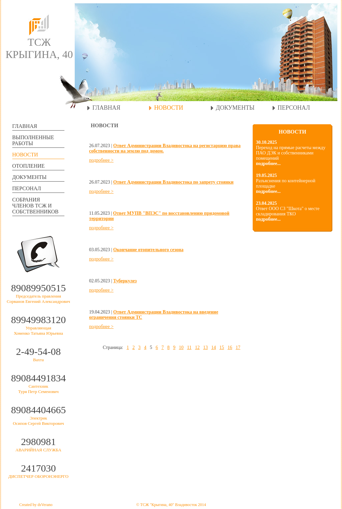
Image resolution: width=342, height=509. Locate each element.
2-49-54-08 (38, 351)
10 (181, 347)
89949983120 (38, 319)
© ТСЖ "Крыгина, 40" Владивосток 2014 (171, 504)
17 (238, 347)
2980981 (38, 441)
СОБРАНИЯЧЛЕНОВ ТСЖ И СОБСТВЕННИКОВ (35, 205)
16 (229, 347)
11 (189, 347)
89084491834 (38, 377)
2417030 (38, 468)
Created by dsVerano (35, 504)
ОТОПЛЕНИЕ (28, 166)
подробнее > (101, 160)
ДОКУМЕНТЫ (235, 107)
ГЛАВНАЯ (106, 107)
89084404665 (38, 409)
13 (205, 347)
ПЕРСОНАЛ (294, 107)
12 (197, 347)
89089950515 (38, 287)
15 (221, 347)
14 (213, 347)
